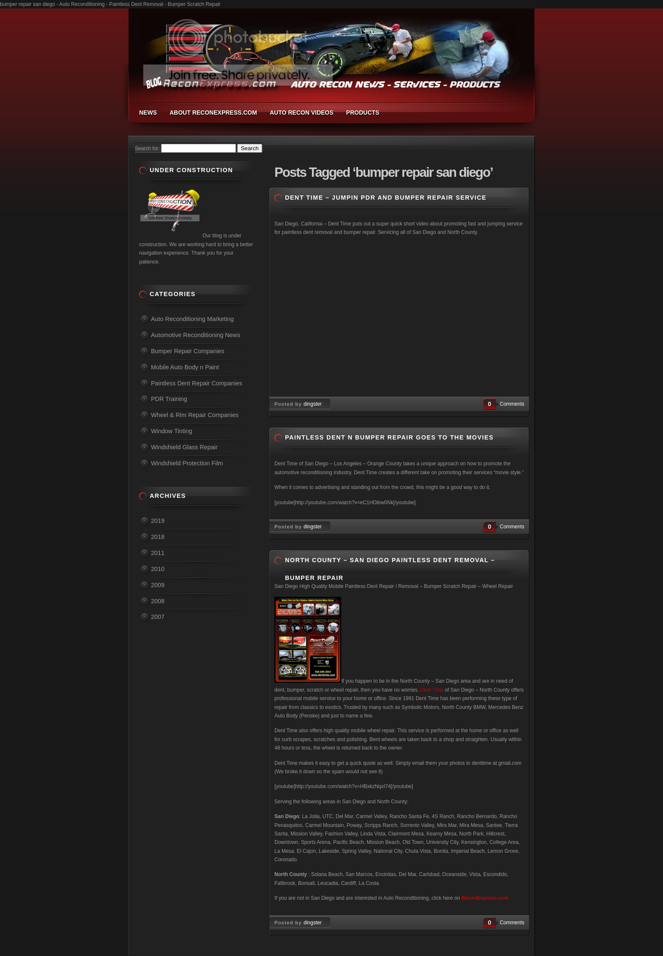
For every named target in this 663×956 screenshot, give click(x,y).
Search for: (147, 148)
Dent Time (432, 690)
